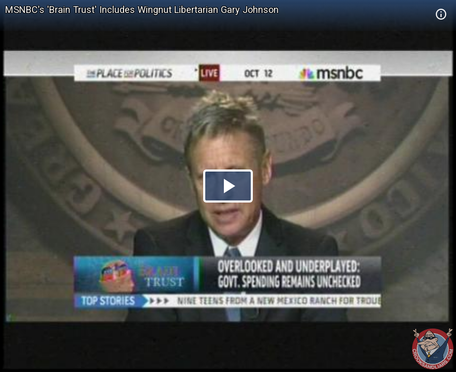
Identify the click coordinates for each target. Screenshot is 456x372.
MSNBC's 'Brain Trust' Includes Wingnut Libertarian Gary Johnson (142, 9)
